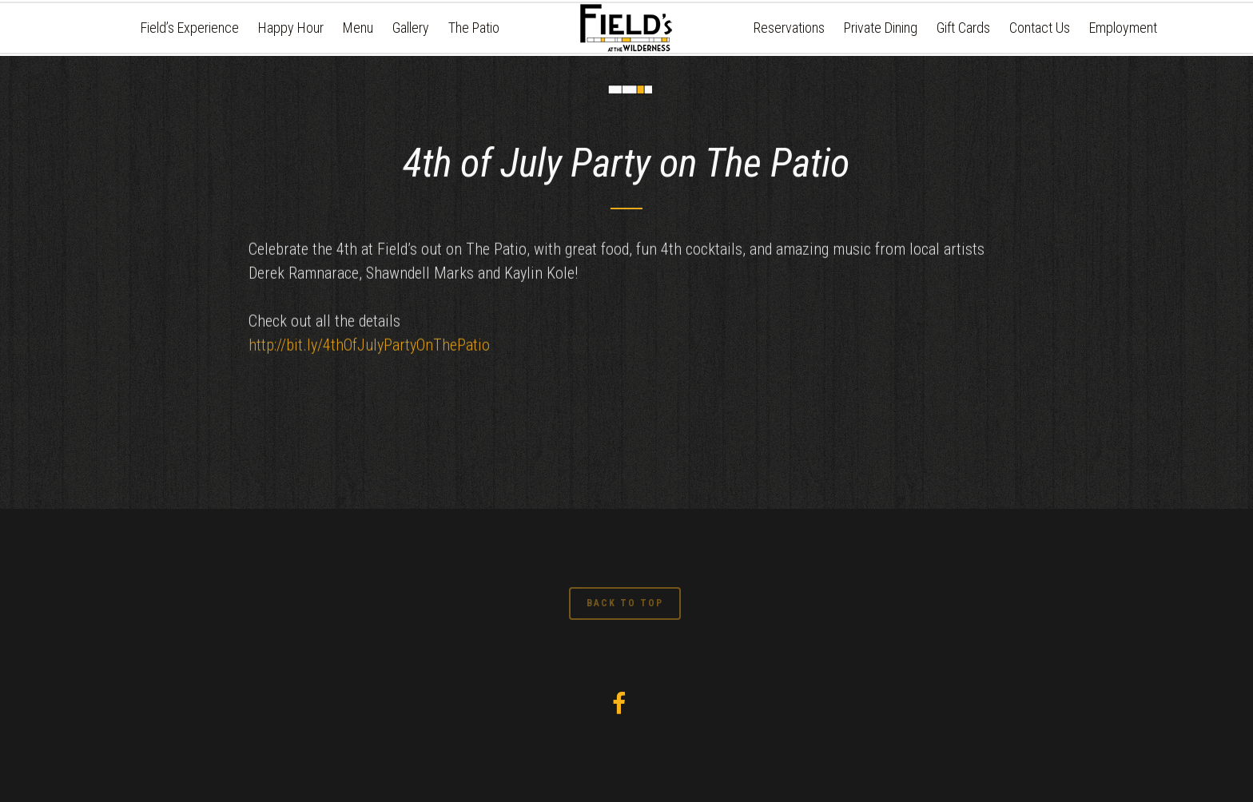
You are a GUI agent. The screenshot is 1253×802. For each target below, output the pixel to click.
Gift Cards (963, 27)
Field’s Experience (190, 27)
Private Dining (880, 27)
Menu (358, 27)
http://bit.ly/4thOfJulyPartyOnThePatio (369, 349)
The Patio (473, 27)
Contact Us (1039, 27)
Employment (1123, 27)
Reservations (789, 27)
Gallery (410, 27)
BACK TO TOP (625, 603)
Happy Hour (291, 27)
